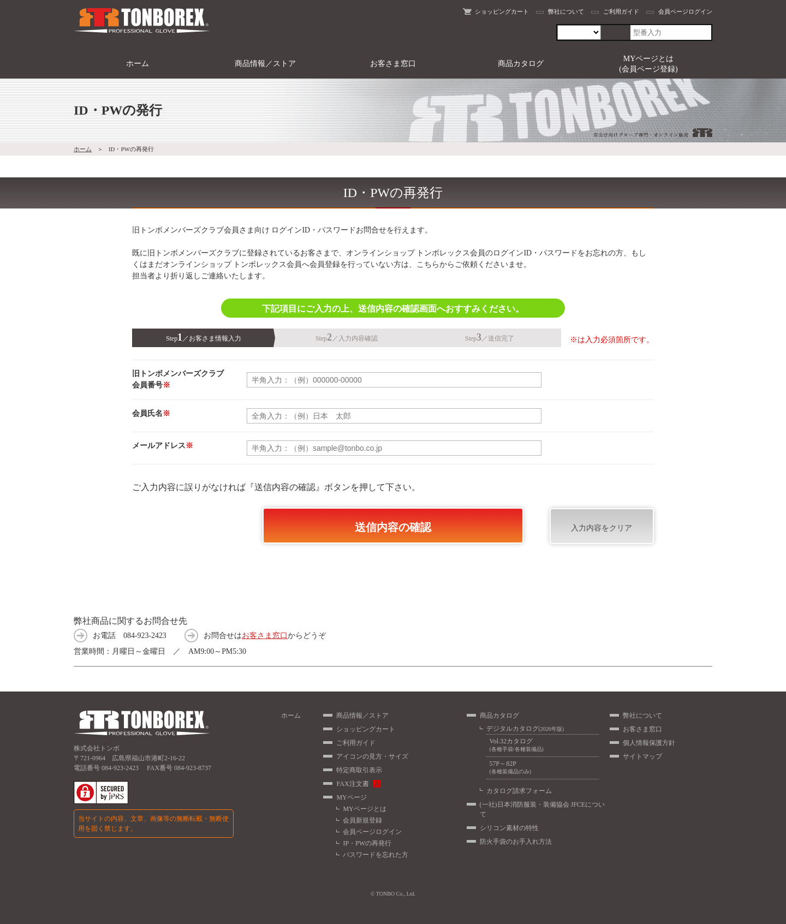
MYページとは (364, 809)
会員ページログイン (685, 11)
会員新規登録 (362, 820)
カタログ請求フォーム (519, 791)
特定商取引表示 (359, 770)
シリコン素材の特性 (509, 828)
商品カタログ (521, 63)
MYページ (351, 797)
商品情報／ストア (265, 63)
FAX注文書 (352, 784)
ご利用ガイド (621, 11)
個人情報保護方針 (649, 743)
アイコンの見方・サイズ (372, 756)
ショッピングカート (502, 11)
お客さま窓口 (393, 63)
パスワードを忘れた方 (375, 855)
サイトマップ (642, 756)
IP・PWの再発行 (367, 843)
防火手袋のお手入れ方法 (516, 841)
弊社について (566, 11)
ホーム (137, 63)
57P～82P (543, 768)
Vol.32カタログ (543, 745)
